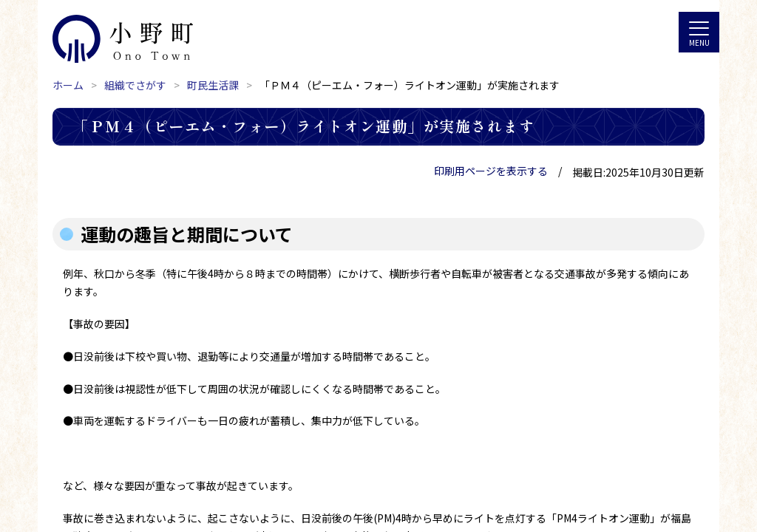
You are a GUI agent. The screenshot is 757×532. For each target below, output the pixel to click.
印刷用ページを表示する (491, 170)
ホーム (68, 85)
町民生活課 (213, 85)
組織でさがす (135, 85)
